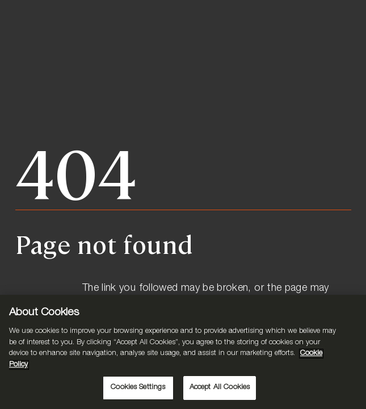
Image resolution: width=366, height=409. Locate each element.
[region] (183, 352)
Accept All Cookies (220, 387)
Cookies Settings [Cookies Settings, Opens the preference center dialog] (138, 387)
